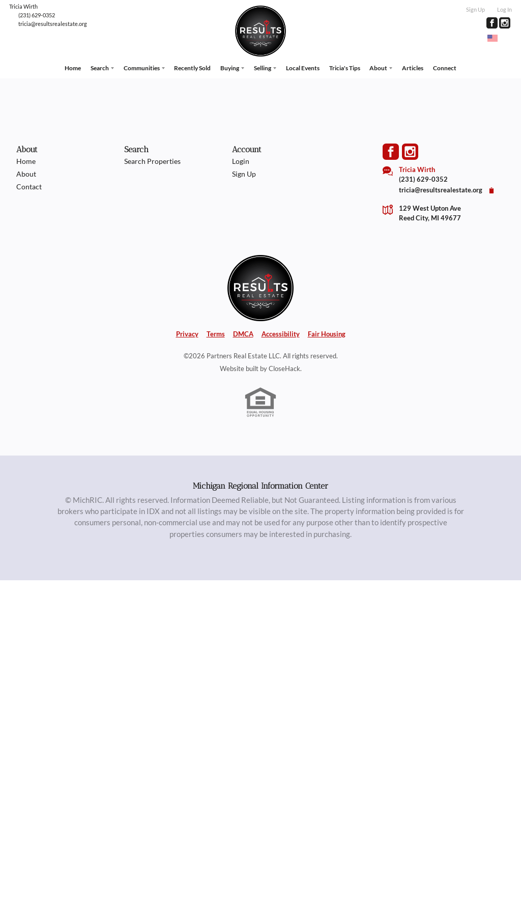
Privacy (187, 334)
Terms (216, 334)
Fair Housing (326, 334)
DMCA (243, 334)
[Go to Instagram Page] (504, 23)
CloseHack (284, 368)
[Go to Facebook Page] (492, 23)
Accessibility (281, 334)
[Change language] (497, 38)
